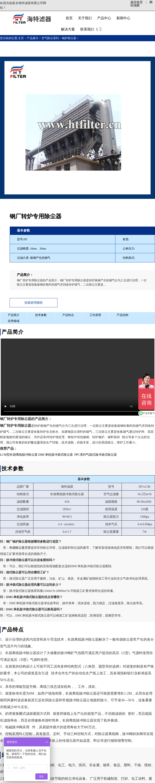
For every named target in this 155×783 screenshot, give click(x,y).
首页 (69, 18)
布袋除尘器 (17, 547)
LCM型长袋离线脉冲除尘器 (18, 454)
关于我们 (85, 18)
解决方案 (68, 29)
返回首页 (136, 2)
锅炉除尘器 (69, 38)
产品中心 (104, 18)
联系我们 (87, 29)
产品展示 (32, 38)
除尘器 (35, 442)
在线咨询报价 (32, 302)
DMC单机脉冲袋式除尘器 (55, 454)
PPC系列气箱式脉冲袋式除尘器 (95, 454)
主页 (21, 38)
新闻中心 (123, 18)
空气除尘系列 (50, 38)
